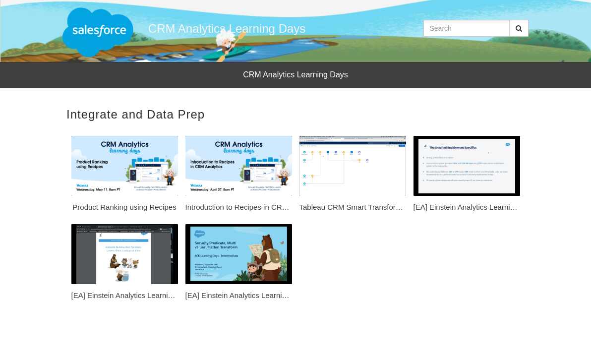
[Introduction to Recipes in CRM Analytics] (238, 176)
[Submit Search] (519, 28)
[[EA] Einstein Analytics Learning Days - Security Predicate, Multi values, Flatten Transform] (238, 264)
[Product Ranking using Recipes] (124, 176)
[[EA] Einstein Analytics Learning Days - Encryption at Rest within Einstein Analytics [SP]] (467, 176)
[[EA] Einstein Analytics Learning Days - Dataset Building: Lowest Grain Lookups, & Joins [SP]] (124, 264)
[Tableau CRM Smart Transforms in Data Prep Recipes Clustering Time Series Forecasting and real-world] (352, 176)
